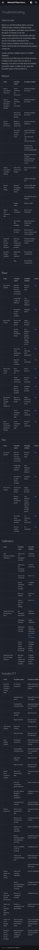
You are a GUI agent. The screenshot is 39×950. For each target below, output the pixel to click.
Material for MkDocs (14, 947)
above (33, 576)
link (36, 285)
